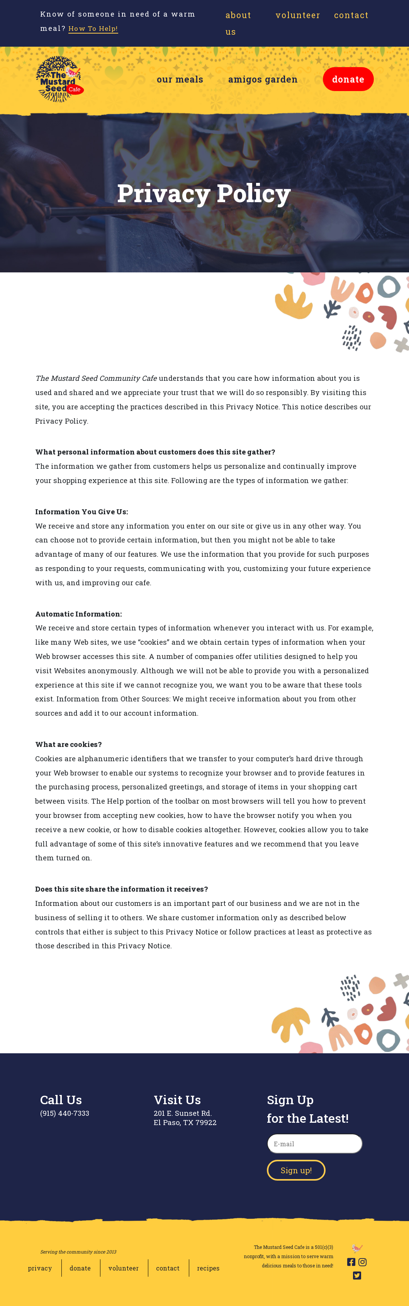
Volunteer (298, 15)
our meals (180, 79)
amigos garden (263, 79)
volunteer (123, 1268)
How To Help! (96, 28)
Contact (351, 15)
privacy (40, 1268)
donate (348, 79)
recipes (208, 1268)
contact (168, 1268)
